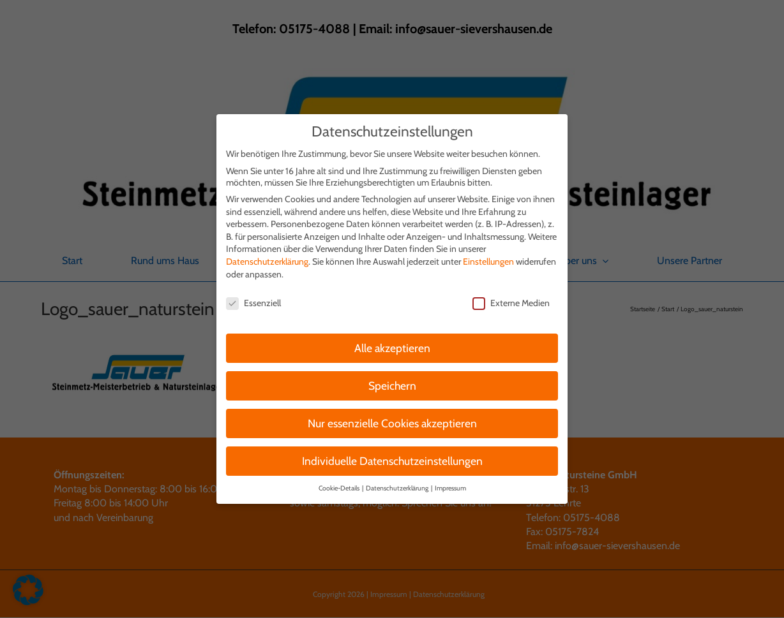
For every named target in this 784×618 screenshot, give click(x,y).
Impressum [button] (450, 483)
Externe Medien (511, 298)
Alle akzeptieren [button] (392, 342)
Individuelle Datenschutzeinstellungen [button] (392, 455)
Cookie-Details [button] (340, 483)
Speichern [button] (392, 380)
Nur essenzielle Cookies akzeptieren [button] (392, 418)
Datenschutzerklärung (267, 256)
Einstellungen (488, 256)
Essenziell (253, 298)
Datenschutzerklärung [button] (398, 483)
